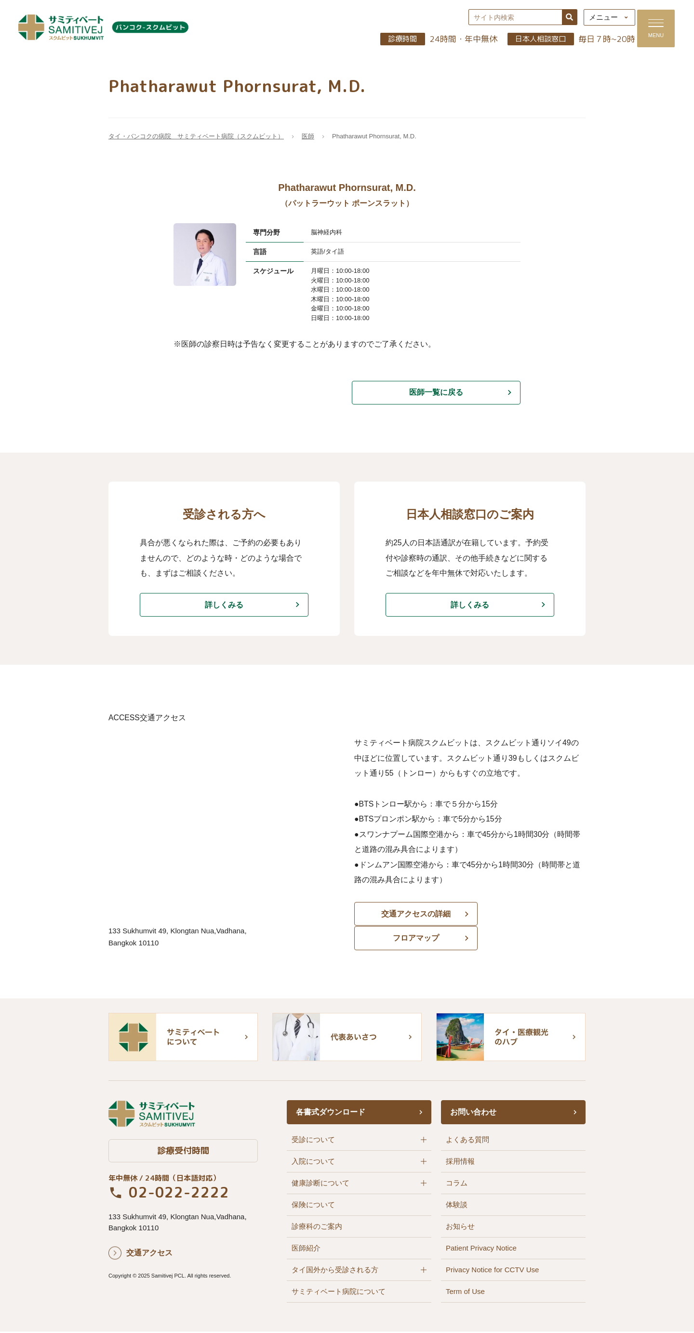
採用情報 (460, 1162)
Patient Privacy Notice (481, 1249)
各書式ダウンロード (330, 1113)
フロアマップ (530, 918)
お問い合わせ (473, 1113)
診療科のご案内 (317, 1228)
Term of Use (465, 1293)
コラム (456, 1184)
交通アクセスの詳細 (409, 918)
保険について (313, 1206)
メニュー (598, 18)
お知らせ (460, 1228)
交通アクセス (149, 1255)
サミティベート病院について (339, 1293)
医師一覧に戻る (436, 394)
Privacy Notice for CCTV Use (492, 1271)
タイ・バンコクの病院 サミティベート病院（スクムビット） (196, 137)
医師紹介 (306, 1249)
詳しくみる (224, 607)
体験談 (456, 1206)
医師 (308, 137)
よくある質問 (467, 1141)
